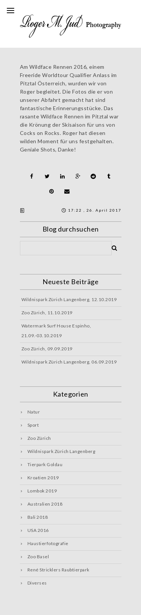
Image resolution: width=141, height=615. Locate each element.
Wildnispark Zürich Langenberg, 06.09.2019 (69, 362)
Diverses (37, 583)
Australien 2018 (45, 504)
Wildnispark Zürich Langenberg (61, 451)
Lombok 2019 (42, 491)
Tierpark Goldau (45, 464)
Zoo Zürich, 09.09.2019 (47, 348)
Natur (33, 412)
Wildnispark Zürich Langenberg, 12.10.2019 (69, 299)
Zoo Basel (38, 556)
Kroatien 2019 (43, 477)
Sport (33, 425)
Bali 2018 (37, 517)
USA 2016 (38, 530)
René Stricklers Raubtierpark (58, 570)
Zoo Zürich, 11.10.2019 (47, 312)
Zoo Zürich (39, 438)
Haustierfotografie (47, 543)
